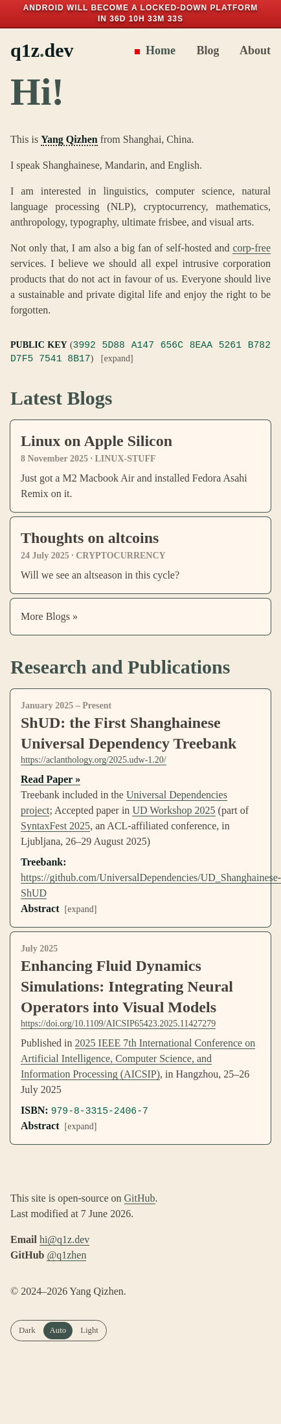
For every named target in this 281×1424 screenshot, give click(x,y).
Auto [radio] (58, 1330)
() (140, 352)
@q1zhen (66, 1254)
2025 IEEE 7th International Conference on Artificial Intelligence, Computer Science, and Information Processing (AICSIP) (138, 1058)
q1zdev (42, 50)
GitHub (139, 1198)
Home (155, 50)
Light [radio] (89, 1330)
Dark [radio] (27, 1330)
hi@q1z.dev (64, 1239)
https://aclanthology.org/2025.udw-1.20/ (93, 760)
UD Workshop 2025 (173, 810)
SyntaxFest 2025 (55, 825)
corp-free (251, 247)
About (250, 50)
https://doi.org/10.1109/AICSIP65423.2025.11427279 (118, 1023)
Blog (202, 50)
